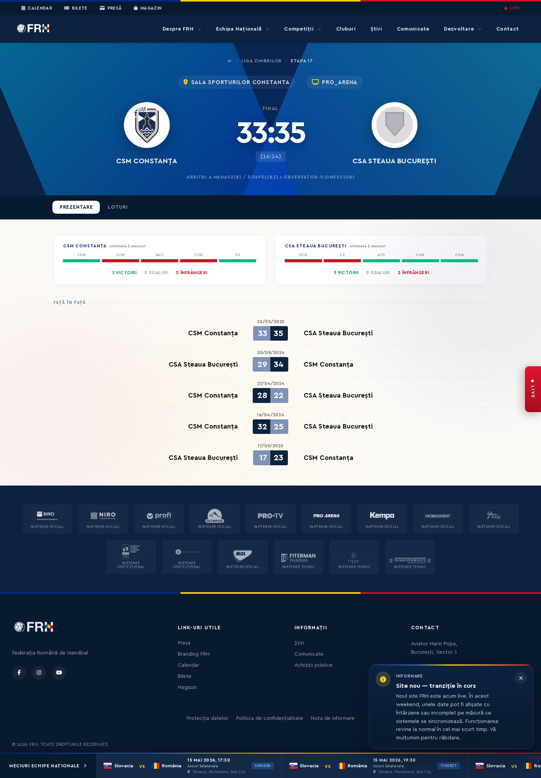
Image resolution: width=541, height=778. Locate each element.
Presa (184, 643)
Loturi (118, 207)
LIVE (512, 8)
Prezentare (76, 207)
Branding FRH (194, 654)
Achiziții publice (313, 665)
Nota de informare (333, 718)
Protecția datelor (208, 718)
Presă (111, 8)
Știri (376, 29)
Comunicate (413, 29)
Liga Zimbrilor (261, 60)
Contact (507, 29)
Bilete (76, 8)
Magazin (147, 8)
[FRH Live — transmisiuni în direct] (533, 389)
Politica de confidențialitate (269, 718)
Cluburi (346, 29)
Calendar (36, 8)
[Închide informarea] (521, 678)
